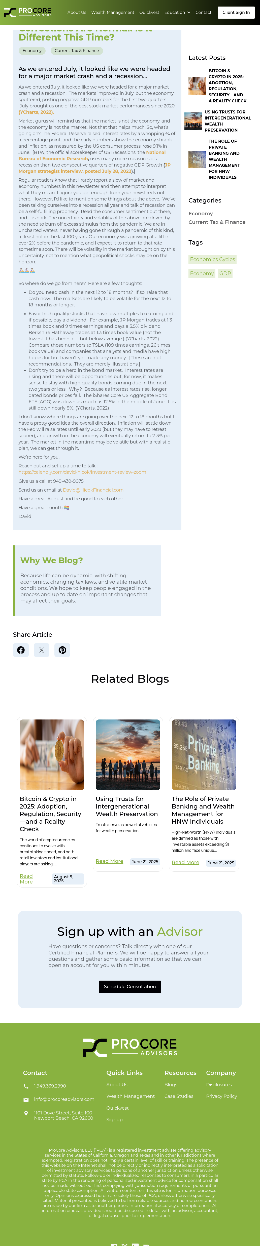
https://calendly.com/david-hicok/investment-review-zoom (82, 472)
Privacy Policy (221, 1096)
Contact (204, 12)
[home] (27, 12)
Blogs (171, 1085)
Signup (114, 1119)
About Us (77, 12)
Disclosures (219, 1085)
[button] (177, 12)
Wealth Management (112, 12)
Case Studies (179, 1096)
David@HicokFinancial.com (93, 490)
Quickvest (149, 12)
